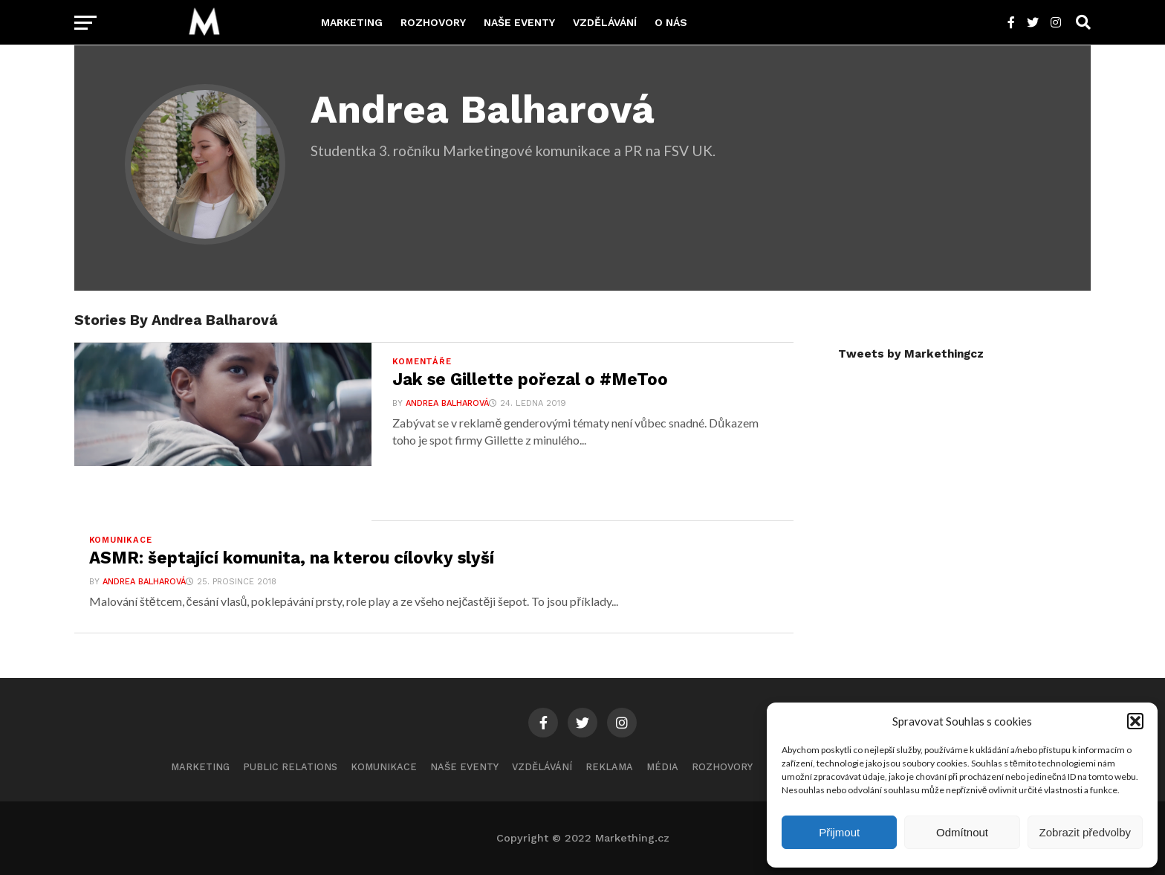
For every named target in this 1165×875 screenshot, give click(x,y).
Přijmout (839, 832)
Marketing (352, 22)
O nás (671, 22)
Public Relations (290, 766)
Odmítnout (962, 832)
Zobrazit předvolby (1085, 832)
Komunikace (384, 766)
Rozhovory (433, 22)
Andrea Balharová (447, 403)
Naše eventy (519, 22)
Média (662, 766)
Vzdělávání (605, 22)
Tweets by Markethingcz (911, 354)
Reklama (609, 766)
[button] (1135, 721)
